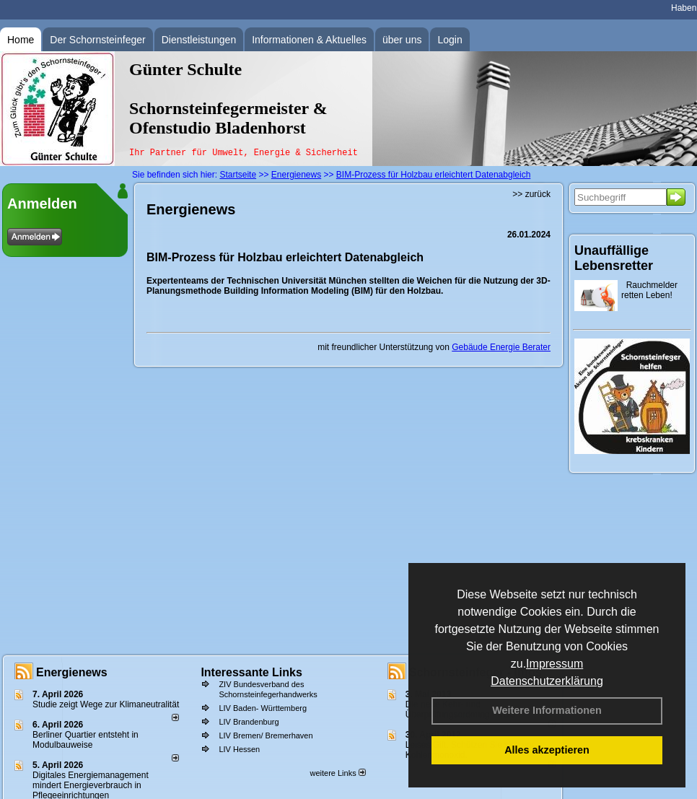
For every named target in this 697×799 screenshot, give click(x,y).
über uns (401, 39)
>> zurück (531, 194)
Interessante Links (251, 672)
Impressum (554, 664)
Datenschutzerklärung (547, 681)
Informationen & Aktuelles (309, 39)
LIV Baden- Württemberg (263, 708)
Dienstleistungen (199, 39)
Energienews (72, 672)
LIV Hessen (239, 749)
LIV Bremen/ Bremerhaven (265, 735)
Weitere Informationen (547, 710)
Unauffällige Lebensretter (613, 258)
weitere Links (337, 773)
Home (20, 39)
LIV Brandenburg (249, 721)
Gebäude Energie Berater (501, 347)
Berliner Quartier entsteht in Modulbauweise (85, 740)
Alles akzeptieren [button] (546, 750)
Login (449, 39)
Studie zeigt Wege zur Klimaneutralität (105, 704)
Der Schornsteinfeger (97, 39)
